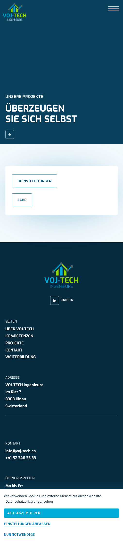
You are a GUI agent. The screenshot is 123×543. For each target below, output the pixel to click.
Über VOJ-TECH (19, 329)
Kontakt (13, 350)
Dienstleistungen (34, 181)
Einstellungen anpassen (27, 524)
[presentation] (113, 8)
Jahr (21, 200)
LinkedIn (61, 300)
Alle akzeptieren (24, 513)
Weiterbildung (20, 356)
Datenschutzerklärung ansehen (29, 501)
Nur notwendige (19, 534)
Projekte (14, 343)
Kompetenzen (19, 336)
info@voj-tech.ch (20, 451)
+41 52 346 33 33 (20, 457)
